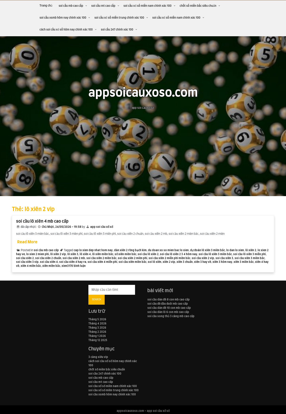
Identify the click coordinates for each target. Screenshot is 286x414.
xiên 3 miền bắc (244, 262)
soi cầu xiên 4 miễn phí (102, 262)
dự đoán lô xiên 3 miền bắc (207, 250)
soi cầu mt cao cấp (103, 6)
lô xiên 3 (72, 254)
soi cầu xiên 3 (224, 258)
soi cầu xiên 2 (25, 258)
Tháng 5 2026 (97, 319)
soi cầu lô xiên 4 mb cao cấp (42, 221)
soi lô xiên (154, 262)
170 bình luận (77, 266)
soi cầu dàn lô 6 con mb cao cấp (168, 312)
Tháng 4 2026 (97, 323)
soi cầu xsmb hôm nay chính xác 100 (63, 17)
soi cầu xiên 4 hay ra (72, 262)
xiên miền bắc (51, 266)
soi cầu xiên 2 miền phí (132, 258)
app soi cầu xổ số (101, 227)
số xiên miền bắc (125, 254)
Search (96, 299)
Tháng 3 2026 (97, 327)
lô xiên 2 (250, 250)
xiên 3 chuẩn (185, 262)
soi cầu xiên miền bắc (132, 262)
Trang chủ (46, 5)
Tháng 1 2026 (97, 336)
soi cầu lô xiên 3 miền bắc (215, 254)
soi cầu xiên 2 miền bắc (101, 258)
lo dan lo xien (235, 250)
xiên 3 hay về (202, 262)
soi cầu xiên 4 (49, 262)
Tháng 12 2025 (97, 340)
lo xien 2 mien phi (37, 254)
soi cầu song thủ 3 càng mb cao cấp (170, 316)
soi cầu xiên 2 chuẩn (48, 258)
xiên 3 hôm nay (222, 262)
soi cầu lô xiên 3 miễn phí (249, 254)
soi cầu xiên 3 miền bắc (250, 258)
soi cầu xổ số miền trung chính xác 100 (119, 17)
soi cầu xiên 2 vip (203, 258)
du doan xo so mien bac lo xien (168, 250)
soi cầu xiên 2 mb (74, 258)
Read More (27, 242)
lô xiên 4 (85, 254)
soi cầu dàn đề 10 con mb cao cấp (169, 308)
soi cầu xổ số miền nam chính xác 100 (148, 6)
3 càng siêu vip (98, 357)
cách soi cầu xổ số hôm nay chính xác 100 (66, 29)
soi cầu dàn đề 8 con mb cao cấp (168, 299)
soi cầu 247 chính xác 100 (117, 29)
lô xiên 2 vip (58, 254)
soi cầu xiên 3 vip (27, 262)
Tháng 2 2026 (97, 332)
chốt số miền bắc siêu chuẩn (198, 6)
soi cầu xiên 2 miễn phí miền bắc (169, 258)
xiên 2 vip (169, 262)
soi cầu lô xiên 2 (148, 254)
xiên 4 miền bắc (31, 266)
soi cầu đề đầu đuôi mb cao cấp (167, 303)
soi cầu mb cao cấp (71, 6)
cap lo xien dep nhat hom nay (93, 250)
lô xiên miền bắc (102, 254)
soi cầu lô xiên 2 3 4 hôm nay (178, 254)
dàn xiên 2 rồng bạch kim (130, 250)
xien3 (65, 266)
